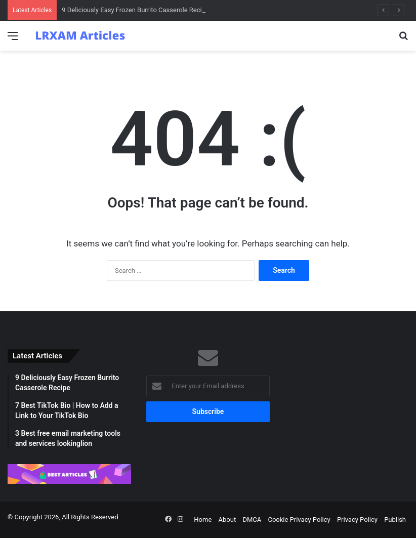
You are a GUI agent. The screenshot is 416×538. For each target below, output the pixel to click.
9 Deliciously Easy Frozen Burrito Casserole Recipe (135, 10)
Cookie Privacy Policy (299, 519)
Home (203, 519)
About (227, 519)
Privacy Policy (357, 519)
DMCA (251, 519)
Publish (395, 519)
